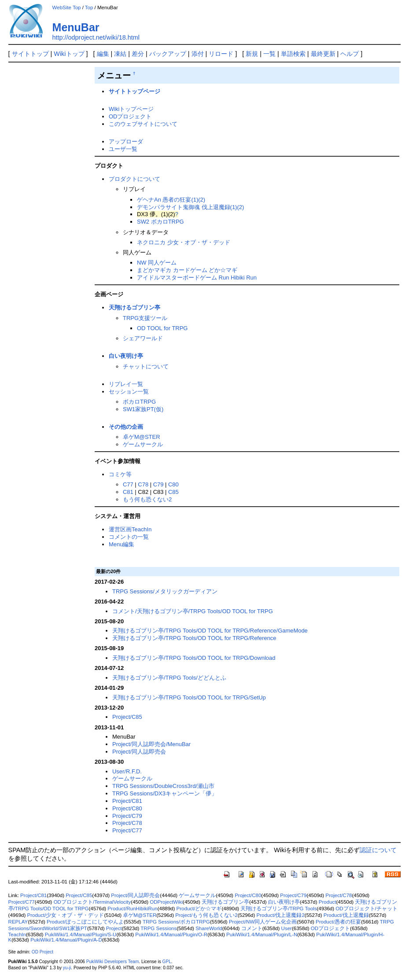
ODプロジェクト (130, 116)
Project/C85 (127, 717)
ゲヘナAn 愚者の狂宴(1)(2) (171, 199)
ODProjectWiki (166, 902)
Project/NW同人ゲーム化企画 (263, 921)
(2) (240, 207)
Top (89, 7)
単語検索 (293, 53)
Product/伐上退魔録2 (281, 915)
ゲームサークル (143, 444)
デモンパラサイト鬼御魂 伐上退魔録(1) (187, 207)
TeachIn (17, 934)
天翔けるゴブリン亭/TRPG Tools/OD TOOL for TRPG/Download (193, 658)
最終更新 (323, 53)
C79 (158, 484)
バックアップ (167, 53)
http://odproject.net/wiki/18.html (96, 37)
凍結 (120, 53)
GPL (166, 961)
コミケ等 (120, 474)
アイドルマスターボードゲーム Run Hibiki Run (197, 277)
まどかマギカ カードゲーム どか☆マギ (187, 270)
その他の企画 (126, 426)
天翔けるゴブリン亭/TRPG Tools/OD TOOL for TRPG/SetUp (189, 697)
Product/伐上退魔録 (346, 915)
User (286, 928)
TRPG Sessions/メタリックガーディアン (164, 591)
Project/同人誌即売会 (139, 751)
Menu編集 (121, 544)
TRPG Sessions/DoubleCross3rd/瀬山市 (163, 786)
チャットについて (146, 366)
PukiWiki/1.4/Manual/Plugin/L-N (261, 934)
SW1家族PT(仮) (143, 409)
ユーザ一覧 (123, 149)
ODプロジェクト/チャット (366, 908)
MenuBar (75, 27)
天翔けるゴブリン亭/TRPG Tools (278, 908)
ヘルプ (349, 53)
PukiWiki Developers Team (112, 961)
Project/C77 (127, 830)
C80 (173, 484)
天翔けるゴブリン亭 (134, 307)
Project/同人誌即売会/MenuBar (151, 744)
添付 (198, 53)
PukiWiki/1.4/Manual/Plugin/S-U (81, 934)
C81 (128, 492)
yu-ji (67, 967)
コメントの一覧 (129, 536)
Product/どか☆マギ (199, 908)
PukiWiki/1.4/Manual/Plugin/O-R (171, 934)
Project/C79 (127, 816)
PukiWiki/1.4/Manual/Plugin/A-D (66, 939)
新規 (252, 53)
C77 (128, 484)
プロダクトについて (134, 179)
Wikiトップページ (131, 109)
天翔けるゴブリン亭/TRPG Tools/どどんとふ (169, 677)
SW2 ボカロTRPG (160, 221)
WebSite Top (66, 7)
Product (327, 902)
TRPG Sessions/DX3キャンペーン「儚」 (164, 793)
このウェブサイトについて (143, 124)
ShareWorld (208, 928)
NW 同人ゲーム (157, 262)
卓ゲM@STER (141, 437)
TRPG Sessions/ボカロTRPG (176, 921)
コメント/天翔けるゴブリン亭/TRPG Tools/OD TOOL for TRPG (192, 611)
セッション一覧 (129, 391)
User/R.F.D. (127, 771)
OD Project (42, 951)
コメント (251, 928)
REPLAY (18, 921)
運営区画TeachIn (130, 529)
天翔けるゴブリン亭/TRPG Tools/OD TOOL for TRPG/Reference (194, 638)
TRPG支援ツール (145, 318)
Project (114, 928)
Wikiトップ (69, 53)
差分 (138, 53)
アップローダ (126, 141)
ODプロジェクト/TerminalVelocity (92, 902)
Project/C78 (127, 823)
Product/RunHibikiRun (132, 908)
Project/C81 (127, 801)
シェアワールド (143, 338)
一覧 (269, 53)
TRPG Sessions (158, 928)
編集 (103, 53)
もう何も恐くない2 (147, 499)
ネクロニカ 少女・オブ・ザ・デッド (183, 242)
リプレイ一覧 (126, 384)
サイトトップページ (134, 91)
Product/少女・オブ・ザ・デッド (65, 915)
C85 (173, 492)
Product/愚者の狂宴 (338, 921)
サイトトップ (30, 53)
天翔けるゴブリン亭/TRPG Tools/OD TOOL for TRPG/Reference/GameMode (210, 630)
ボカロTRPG (139, 401)
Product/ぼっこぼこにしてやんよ (85, 921)
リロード (221, 53)
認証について (378, 850)
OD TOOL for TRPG (162, 328)
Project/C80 (127, 808)
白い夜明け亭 (126, 356)
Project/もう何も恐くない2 (206, 915)
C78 (143, 484)
